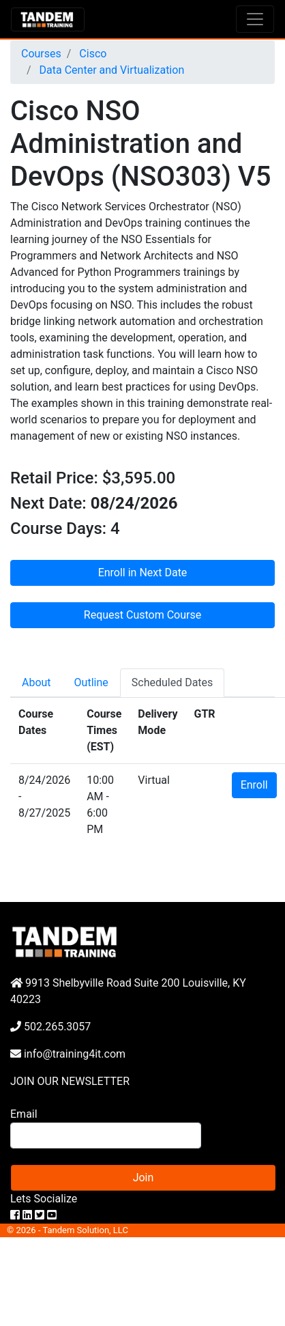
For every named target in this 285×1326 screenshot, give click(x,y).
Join (143, 1177)
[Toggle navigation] (255, 19)
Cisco (91, 53)
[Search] (105, 1135)
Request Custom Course (142, 614)
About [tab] (36, 682)
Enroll (254, 784)
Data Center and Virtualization (111, 70)
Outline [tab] (91, 682)
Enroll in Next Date (143, 572)
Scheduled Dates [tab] (172, 682)
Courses (41, 53)
